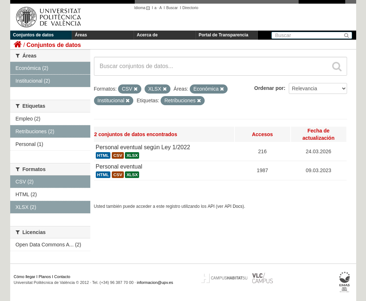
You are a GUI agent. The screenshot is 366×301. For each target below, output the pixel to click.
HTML (103, 155)
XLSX (132, 155)
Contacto (62, 276)
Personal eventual (119, 166)
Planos (45, 276)
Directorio (190, 8)
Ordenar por (269, 88)
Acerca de (147, 34)
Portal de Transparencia (223, 34)
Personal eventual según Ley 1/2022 (143, 147)
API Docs (233, 206)
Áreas (81, 34)
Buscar (172, 8)
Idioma (143, 8)
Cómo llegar (24, 276)
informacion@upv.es (155, 282)
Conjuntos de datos (33, 34)
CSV (117, 155)
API (211, 206)
